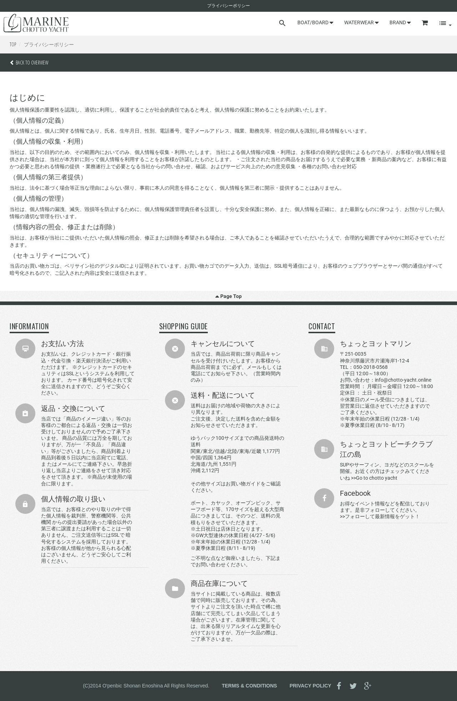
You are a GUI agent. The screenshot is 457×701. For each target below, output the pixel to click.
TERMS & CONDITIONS (249, 685)
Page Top (228, 296)
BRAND (400, 22)
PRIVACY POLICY (310, 685)
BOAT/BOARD (315, 22)
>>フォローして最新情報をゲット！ (380, 516)
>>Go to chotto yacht (374, 478)
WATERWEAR (361, 22)
